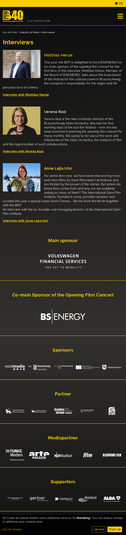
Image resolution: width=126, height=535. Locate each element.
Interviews (48, 32)
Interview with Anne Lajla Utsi (25, 221)
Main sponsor (63, 240)
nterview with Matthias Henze (26, 95)
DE (121, 3)
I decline (99, 529)
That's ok (115, 529)
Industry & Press (29, 32)
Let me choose (12, 529)
